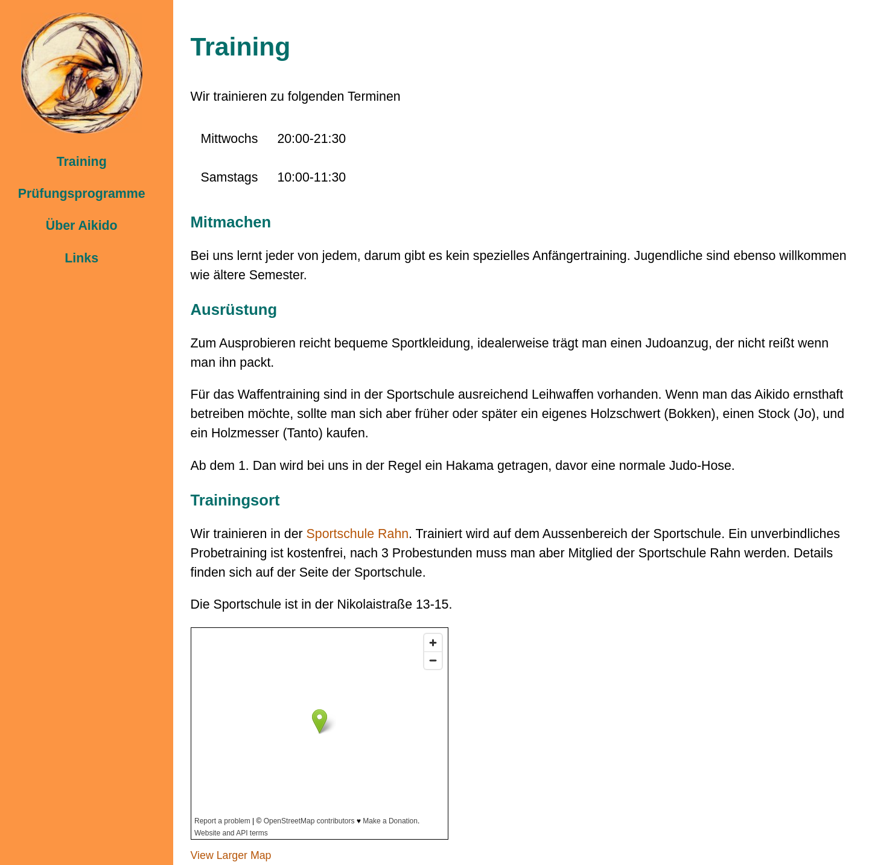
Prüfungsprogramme (81, 193)
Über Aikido (82, 225)
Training (82, 161)
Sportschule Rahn (358, 534)
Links (81, 258)
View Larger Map (231, 855)
